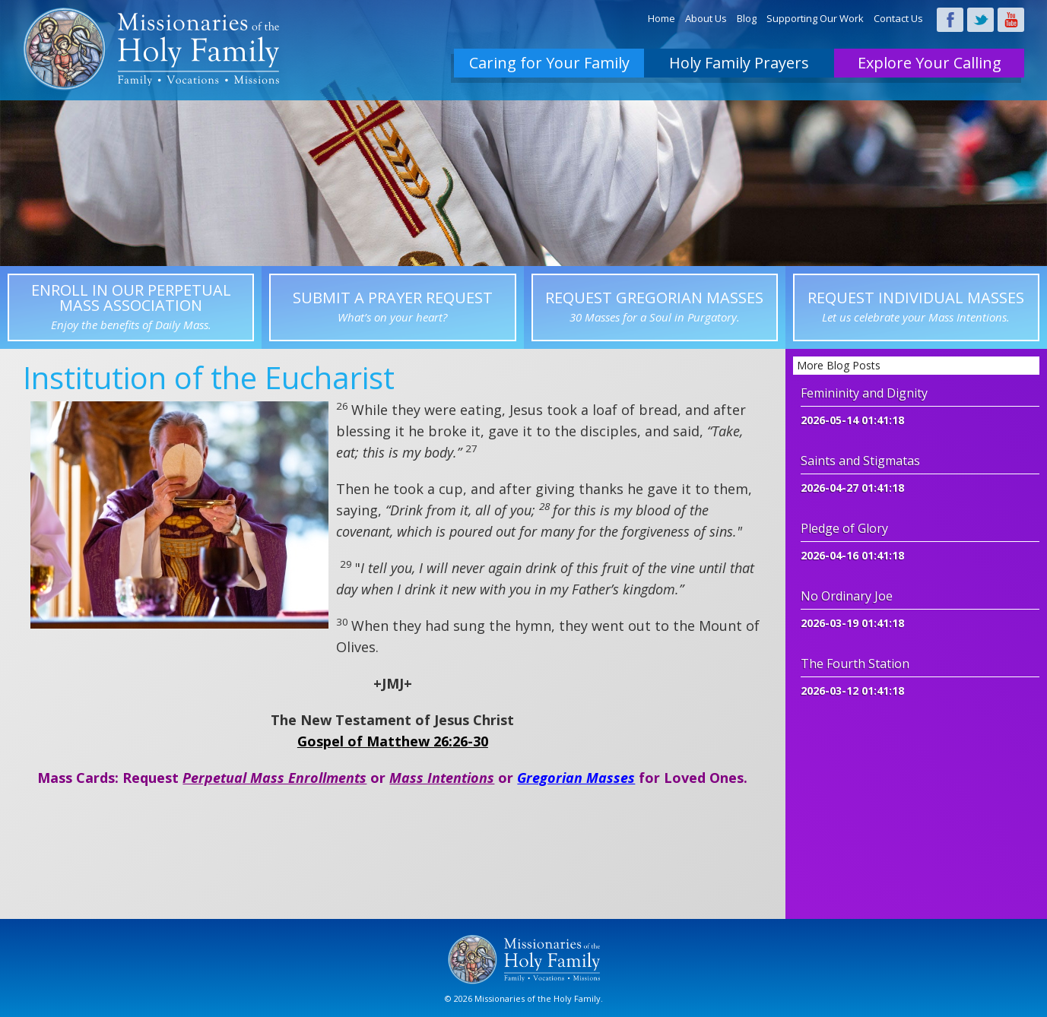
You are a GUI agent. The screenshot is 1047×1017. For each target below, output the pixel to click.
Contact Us (898, 18)
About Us (706, 18)
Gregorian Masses (576, 777)
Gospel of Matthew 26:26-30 (392, 741)
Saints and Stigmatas (860, 460)
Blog (747, 18)
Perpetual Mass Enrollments (274, 777)
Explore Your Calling (929, 62)
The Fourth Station (855, 663)
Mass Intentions (441, 777)
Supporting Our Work (815, 18)
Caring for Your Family (549, 62)
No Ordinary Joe (847, 596)
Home (661, 18)
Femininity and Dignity (864, 393)
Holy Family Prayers (739, 62)
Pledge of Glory (844, 528)
